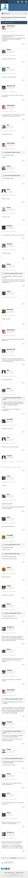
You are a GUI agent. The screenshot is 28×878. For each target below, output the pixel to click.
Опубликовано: (9, 31)
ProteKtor (9, 670)
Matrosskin (10, 309)
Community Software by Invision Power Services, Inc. (14, 875)
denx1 (8, 189)
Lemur (8, 476)
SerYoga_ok (10, 627)
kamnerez (9, 225)
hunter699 (9, 419)
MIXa (8, 370)
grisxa (8, 517)
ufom (8, 494)
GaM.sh (9, 567)
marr (8, 67)
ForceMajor (10, 535)
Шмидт (9, 49)
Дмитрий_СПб (11, 85)
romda (8, 291)
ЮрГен (9, 166)
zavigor (9, 585)
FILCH (8, 812)
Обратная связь (20, 872)
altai (8, 125)
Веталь (9, 388)
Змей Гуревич (7, 19)
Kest (8, 437)
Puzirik (9, 207)
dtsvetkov (9, 243)
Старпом (9, 455)
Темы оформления (9, 872)
